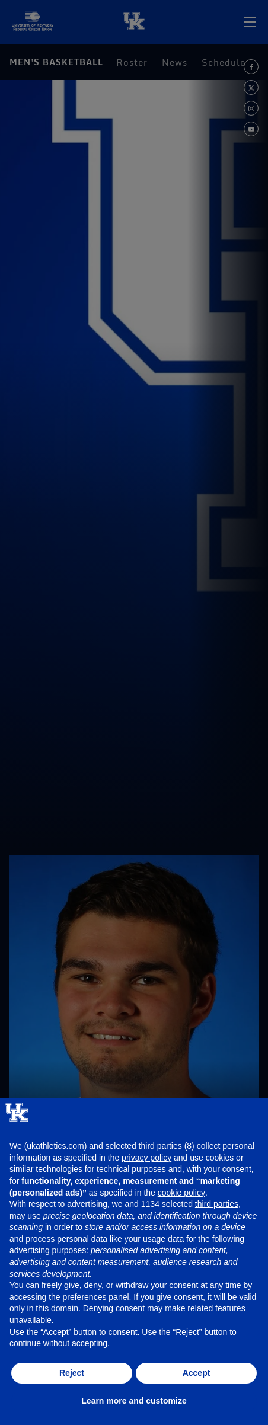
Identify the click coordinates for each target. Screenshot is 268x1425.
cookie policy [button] (181, 1192)
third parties (216, 1204)
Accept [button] (196, 1373)
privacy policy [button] (146, 1157)
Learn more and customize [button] (133, 1400)
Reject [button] (71, 1373)
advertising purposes (47, 1250)
